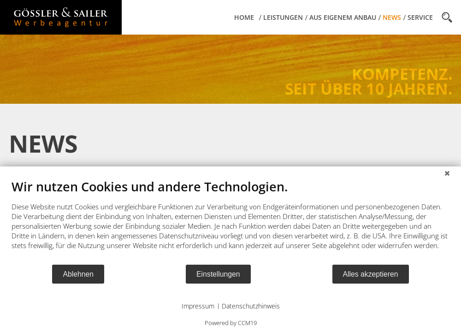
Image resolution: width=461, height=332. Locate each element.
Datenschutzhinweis (251, 306)
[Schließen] (447, 173)
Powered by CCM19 (231, 323)
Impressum (198, 306)
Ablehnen (78, 274)
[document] (230, 221)
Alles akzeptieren (370, 274)
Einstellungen (218, 274)
